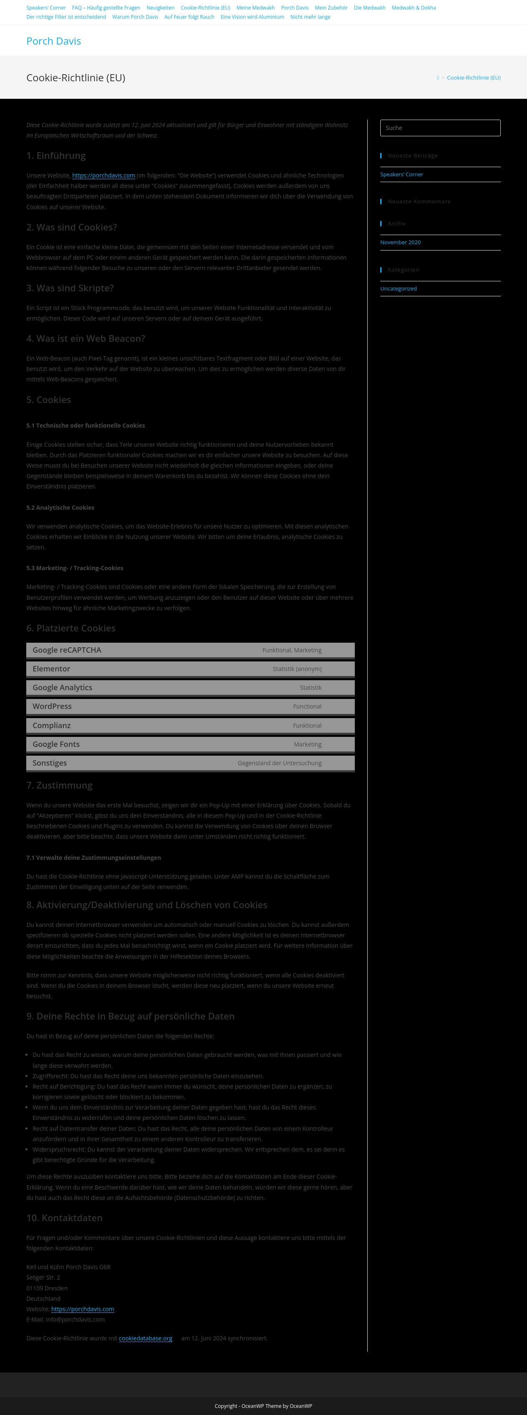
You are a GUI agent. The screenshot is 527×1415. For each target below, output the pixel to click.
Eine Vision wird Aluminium (252, 16)
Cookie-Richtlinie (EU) (206, 7)
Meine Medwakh (255, 7)
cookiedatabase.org (145, 1338)
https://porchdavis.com (103, 175)
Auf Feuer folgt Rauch (190, 16)
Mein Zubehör (331, 7)
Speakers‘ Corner (46, 7)
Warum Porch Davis (135, 16)
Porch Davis (295, 7)
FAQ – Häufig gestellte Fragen (106, 7)
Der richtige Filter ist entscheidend (66, 16)
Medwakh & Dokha (414, 7)
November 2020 (400, 242)
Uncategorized (398, 288)
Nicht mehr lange (311, 16)
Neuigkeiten (161, 7)
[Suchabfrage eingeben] (440, 128)
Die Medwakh (370, 7)
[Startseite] (438, 77)
